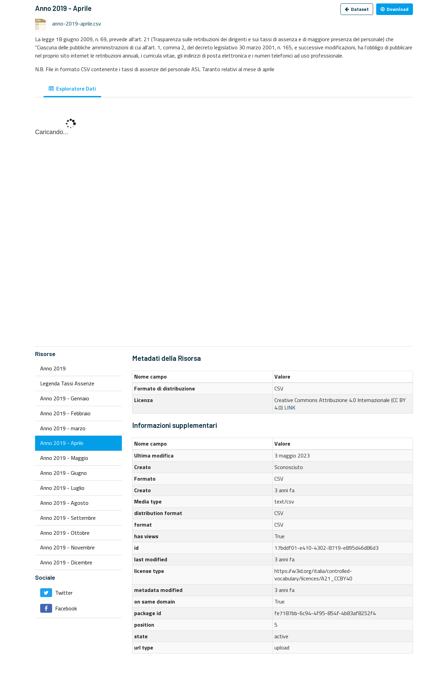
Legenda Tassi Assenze (67, 383)
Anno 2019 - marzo (62, 428)
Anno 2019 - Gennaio (64, 398)
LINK (289, 407)
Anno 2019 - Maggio (64, 458)
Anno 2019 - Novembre (67, 547)
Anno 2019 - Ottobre (65, 533)
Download (395, 9)
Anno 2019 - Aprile (61, 443)
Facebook (58, 608)
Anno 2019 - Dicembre (66, 562)
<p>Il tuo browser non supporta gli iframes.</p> (224, 225)
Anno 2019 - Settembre (68, 518)
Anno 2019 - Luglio (62, 488)
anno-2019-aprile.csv (76, 23)
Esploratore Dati (72, 88)
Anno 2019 (53, 368)
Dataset (357, 9)
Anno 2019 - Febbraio (65, 413)
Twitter (56, 592)
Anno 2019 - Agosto (64, 503)
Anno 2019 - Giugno (63, 473)
